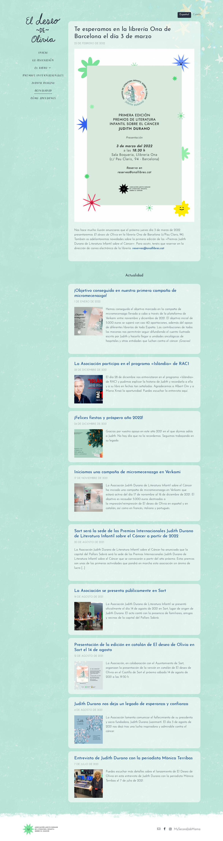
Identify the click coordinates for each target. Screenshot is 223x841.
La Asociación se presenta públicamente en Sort (120, 591)
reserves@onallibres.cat (148, 248)
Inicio (43, 52)
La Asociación (43, 60)
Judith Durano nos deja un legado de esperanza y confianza (131, 704)
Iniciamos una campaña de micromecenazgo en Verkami (127, 472)
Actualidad (43, 90)
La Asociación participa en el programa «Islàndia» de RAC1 (131, 364)
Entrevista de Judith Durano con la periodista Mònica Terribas (133, 758)
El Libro (40, 67)
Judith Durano (43, 83)
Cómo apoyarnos (43, 98)
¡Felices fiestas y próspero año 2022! (108, 418)
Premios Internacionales (43, 75)
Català (197, 14)
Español (184, 14)
